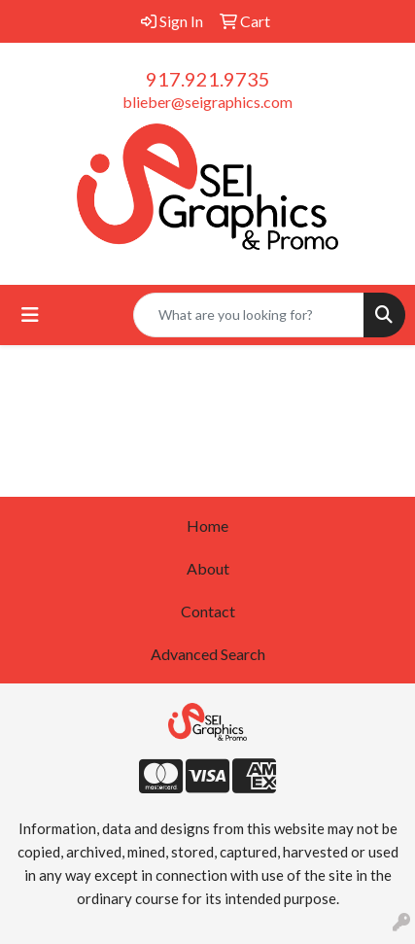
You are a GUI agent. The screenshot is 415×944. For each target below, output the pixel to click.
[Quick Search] (248, 315)
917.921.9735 (208, 78)
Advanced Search (208, 654)
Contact (208, 611)
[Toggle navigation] (30, 314)
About (208, 568)
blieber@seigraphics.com (207, 101)
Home (207, 525)
